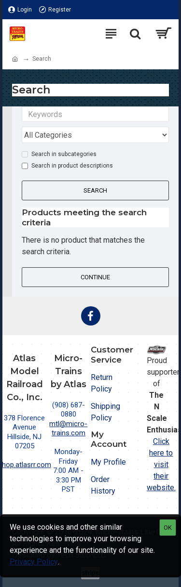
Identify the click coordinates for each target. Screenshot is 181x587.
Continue (95, 277)
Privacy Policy (34, 561)
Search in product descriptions (67, 165)
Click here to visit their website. (161, 464)
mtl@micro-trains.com (68, 428)
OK (168, 527)
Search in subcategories (59, 154)
